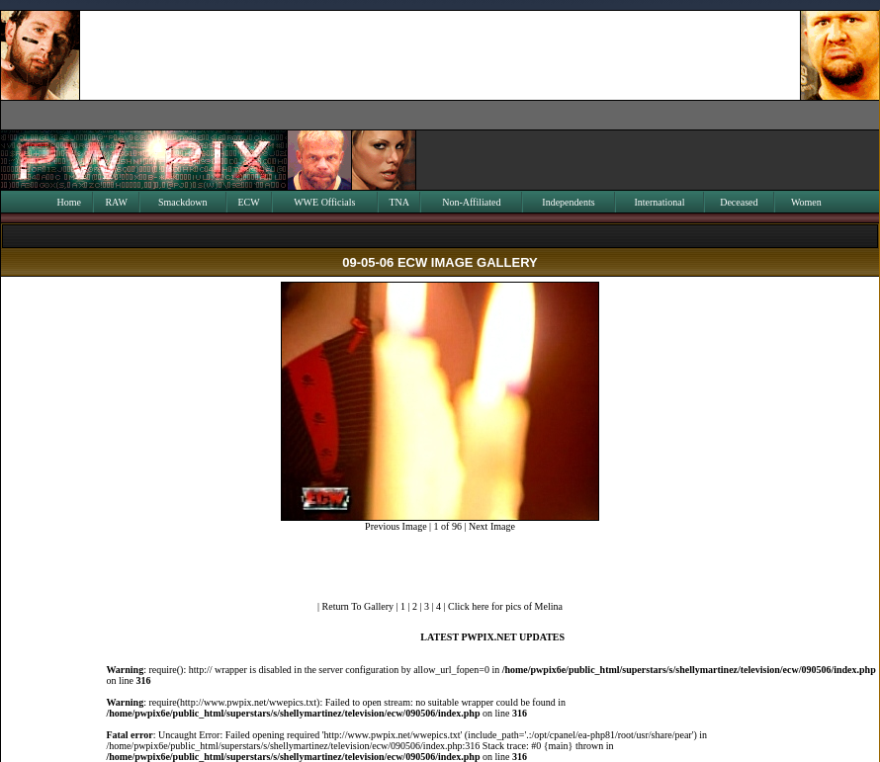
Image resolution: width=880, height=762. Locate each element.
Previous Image (396, 526)
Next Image (492, 526)
